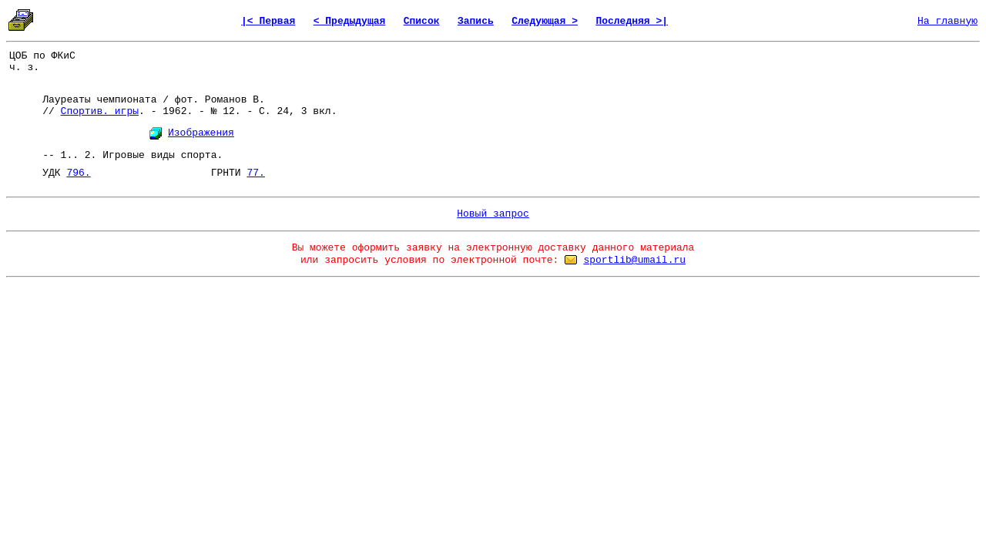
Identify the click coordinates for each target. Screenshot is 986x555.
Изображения (201, 133)
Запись (476, 21)
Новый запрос (493, 214)
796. (78, 173)
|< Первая (268, 21)
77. (255, 173)
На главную (947, 21)
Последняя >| (631, 21)
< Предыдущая (350, 21)
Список (422, 21)
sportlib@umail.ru (634, 260)
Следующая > (544, 21)
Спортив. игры (100, 111)
